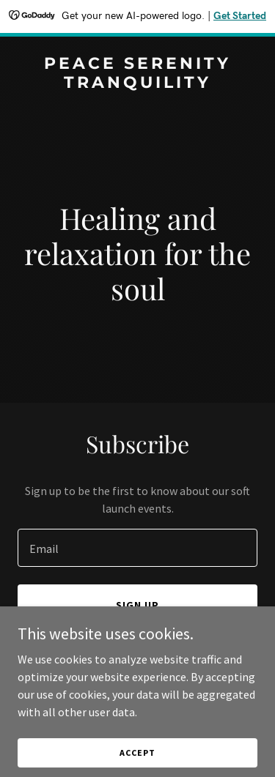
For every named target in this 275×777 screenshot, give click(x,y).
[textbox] (137, 548)
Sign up (137, 604)
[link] (137, 83)
